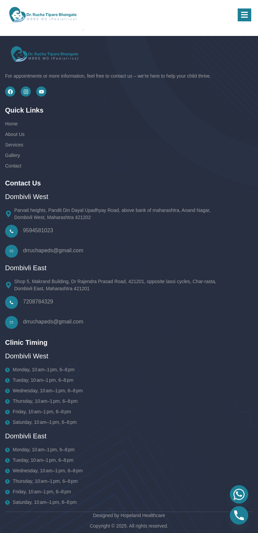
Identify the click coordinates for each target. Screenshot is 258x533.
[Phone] (239, 515)
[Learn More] (114, 251)
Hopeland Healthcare (143, 515)
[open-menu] (244, 15)
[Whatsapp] (239, 494)
